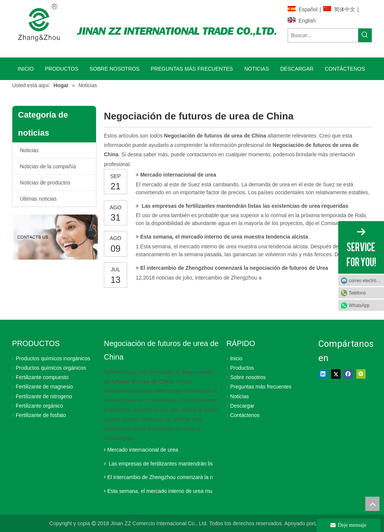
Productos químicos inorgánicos (53, 358)
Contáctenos (245, 415)
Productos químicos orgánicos (51, 368)
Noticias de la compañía (48, 166)
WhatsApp (359, 305)
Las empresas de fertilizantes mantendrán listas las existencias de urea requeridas (244, 206)
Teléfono (357, 293)
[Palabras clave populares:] (365, 35)
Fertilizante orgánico (39, 406)
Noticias (29, 150)
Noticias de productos (45, 183)
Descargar (242, 406)
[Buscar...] (323, 35)
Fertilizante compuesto (42, 377)
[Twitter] (335, 374)
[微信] (361, 374)
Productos (242, 368)
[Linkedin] (323, 374)
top (372, 504)
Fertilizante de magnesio (44, 387)
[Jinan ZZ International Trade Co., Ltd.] (176, 30)
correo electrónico (366, 280)
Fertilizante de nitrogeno (44, 396)
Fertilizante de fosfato (41, 415)
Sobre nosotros (248, 377)
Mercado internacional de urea (178, 175)
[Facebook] (348, 374)
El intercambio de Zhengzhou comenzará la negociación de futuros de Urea (234, 268)
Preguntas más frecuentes (260, 387)
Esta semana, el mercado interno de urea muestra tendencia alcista (224, 237)
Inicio (236, 358)
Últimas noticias (38, 199)
